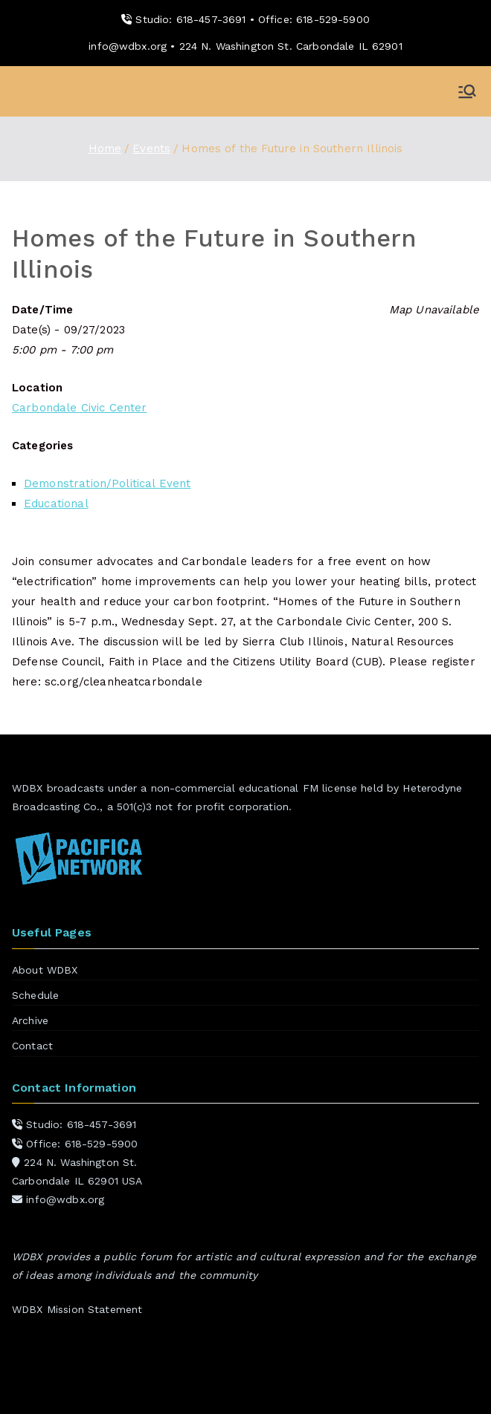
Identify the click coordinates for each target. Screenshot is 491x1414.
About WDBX (45, 970)
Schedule (35, 995)
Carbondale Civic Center (79, 407)
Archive (30, 1020)
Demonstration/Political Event (107, 483)
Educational (56, 503)
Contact (32, 1046)
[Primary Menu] (467, 91)
